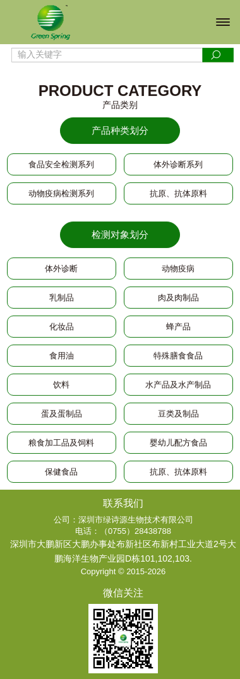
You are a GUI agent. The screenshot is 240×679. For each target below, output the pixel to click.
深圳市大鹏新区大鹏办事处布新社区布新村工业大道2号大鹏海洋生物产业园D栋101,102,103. (123, 551)
